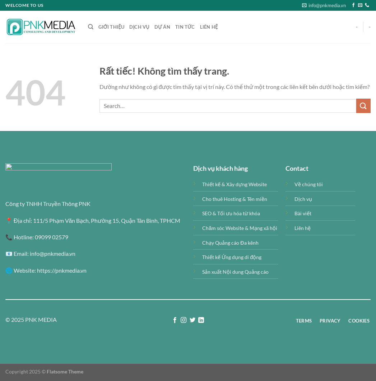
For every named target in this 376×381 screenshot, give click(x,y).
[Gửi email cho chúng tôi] (360, 5)
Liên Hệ (209, 27)
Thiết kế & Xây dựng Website (234, 184)
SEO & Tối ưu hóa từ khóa (231, 213)
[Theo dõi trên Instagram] (183, 320)
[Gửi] (363, 106)
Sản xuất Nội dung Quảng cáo (235, 272)
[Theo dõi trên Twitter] (192, 320)
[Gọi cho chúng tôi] (367, 5)
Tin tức (185, 27)
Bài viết (302, 213)
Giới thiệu (111, 27)
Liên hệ (302, 228)
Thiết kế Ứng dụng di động (231, 257)
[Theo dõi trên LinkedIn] (201, 320)
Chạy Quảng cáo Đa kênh (230, 243)
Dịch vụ (139, 27)
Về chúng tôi (308, 184)
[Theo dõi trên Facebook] (353, 5)
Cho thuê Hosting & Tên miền (234, 199)
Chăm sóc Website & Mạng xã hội (239, 228)
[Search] (90, 27)
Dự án (162, 27)
